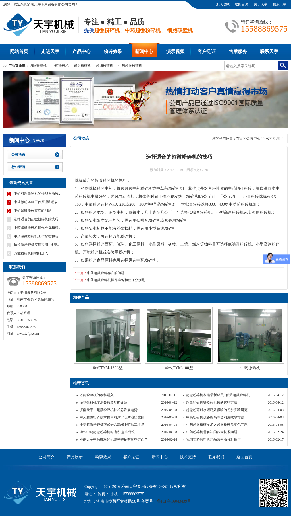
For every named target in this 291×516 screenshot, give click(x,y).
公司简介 (47, 457)
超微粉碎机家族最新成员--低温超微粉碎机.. (218, 395)
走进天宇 (50, 51)
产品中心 (81, 51)
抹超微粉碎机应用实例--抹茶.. (36, 245)
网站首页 (19, 51)
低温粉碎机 (82, 66)
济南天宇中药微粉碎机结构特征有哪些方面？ (114, 439)
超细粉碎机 (104, 66)
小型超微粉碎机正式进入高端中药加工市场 (112, 425)
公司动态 (273, 139)
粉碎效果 (113, 51)
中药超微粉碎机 (130, 66)
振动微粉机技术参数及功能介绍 (103, 402)
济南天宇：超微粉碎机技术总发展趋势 (109, 410)
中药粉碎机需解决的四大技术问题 (211, 432)
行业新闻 (18, 167)
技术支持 (188, 457)
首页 (239, 139)
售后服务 (238, 51)
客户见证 (207, 51)
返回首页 (241, 4)
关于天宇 (260, 4)
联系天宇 (279, 4)
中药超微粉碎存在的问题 (105, 273)
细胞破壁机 (38, 66)
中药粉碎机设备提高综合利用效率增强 (215, 417)
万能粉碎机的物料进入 (97, 395)
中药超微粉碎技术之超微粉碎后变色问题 (217, 425)
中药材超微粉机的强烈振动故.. (37, 194)
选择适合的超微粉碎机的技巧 (36, 219)
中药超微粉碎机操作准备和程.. (37, 228)
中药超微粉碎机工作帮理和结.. (37, 236)
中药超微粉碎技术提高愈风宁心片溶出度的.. (113, 417)
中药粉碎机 (60, 66)
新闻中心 (144, 51)
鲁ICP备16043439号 (174, 501)
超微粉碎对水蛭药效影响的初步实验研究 (217, 410)
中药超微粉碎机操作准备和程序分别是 (116, 280)
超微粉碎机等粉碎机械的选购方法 (211, 402)
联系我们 (216, 457)
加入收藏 (223, 4)
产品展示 (75, 457)
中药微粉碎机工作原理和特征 (36, 202)
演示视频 (175, 51)
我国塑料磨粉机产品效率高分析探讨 (213, 439)
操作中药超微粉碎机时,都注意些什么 (107, 432)
